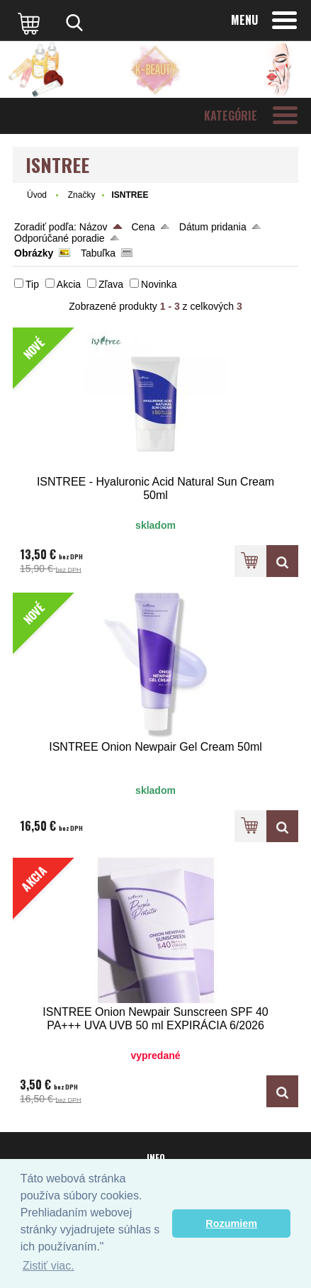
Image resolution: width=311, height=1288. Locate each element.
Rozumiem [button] (231, 1223)
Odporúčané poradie (59, 238)
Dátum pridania (213, 227)
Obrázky (33, 253)
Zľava (110, 284)
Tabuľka (98, 253)
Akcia (69, 284)
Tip (32, 284)
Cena (142, 227)
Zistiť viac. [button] (48, 1266)
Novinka (159, 284)
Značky (82, 195)
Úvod (37, 195)
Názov (93, 227)
